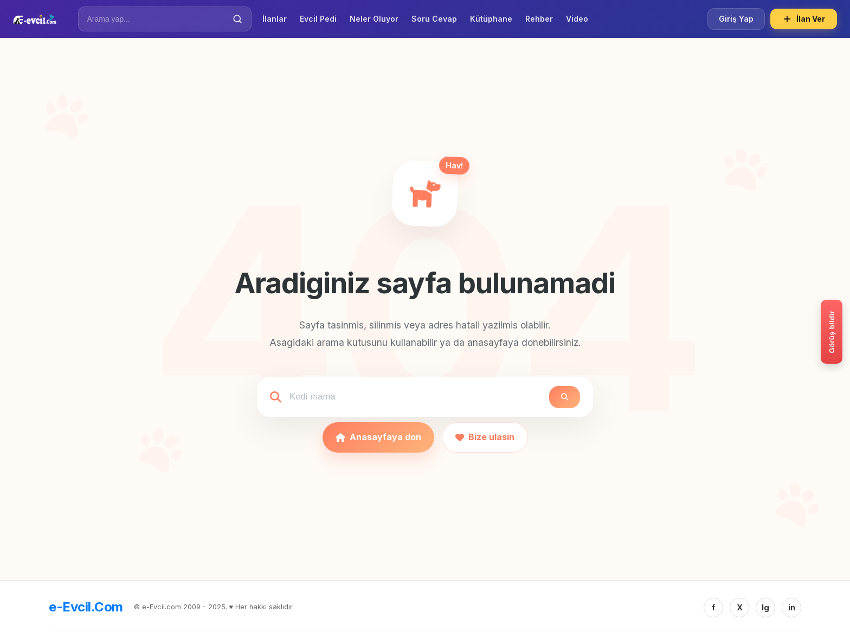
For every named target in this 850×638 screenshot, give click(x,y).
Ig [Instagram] (765, 607)
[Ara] (237, 19)
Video (577, 18)
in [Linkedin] (791, 607)
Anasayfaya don (378, 436)
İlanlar (274, 18)
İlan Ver (803, 19)
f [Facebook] (713, 607)
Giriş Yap (736, 18)
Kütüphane (491, 18)
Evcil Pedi (318, 18)
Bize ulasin (484, 436)
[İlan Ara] (157, 19)
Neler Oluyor (374, 18)
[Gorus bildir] (831, 332)
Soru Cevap (434, 18)
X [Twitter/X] (740, 607)
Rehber (539, 18)
